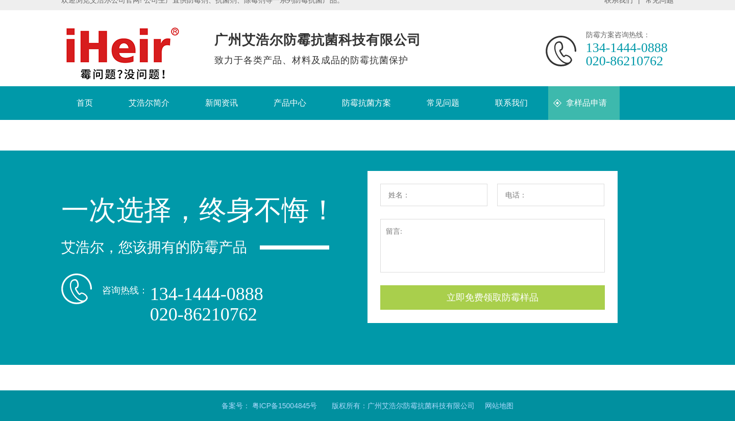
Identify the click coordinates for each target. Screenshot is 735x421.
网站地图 (499, 406)
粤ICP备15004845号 (284, 406)
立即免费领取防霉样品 (492, 297)
